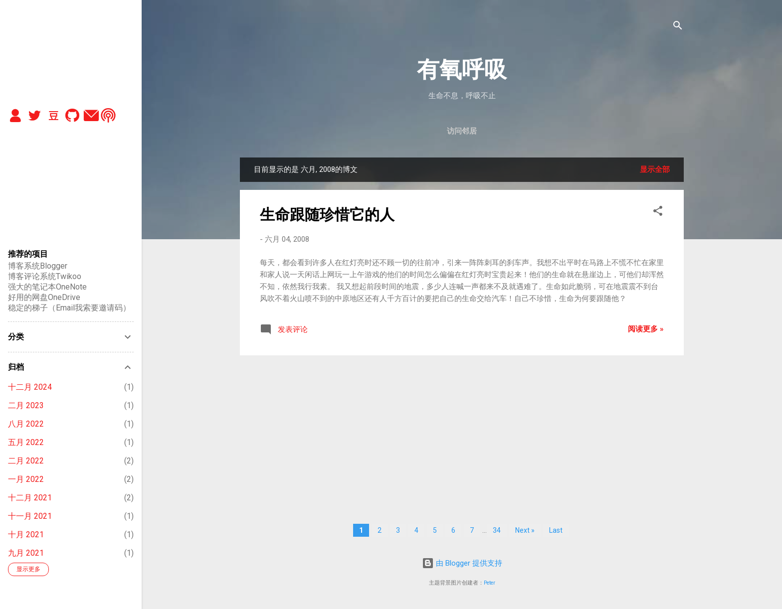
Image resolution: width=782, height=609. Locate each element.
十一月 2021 (30, 516)
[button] (658, 212)
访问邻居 (462, 131)
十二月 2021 (30, 497)
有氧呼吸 (462, 69)
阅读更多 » (646, 328)
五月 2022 (26, 442)
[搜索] (678, 27)
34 (497, 530)
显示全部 (655, 169)
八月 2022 (26, 424)
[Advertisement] (462, 433)
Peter (489, 583)
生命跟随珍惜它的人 (327, 214)
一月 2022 (26, 479)
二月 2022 (26, 460)
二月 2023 (26, 405)
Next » (525, 530)
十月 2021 (26, 534)
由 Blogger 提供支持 (462, 563)
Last (556, 530)
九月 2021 (26, 553)
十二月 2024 (30, 387)
